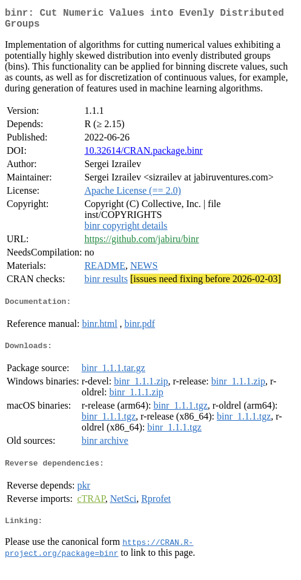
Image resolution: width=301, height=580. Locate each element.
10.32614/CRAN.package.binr (143, 155)
